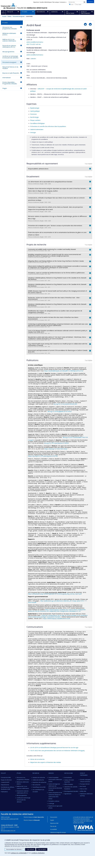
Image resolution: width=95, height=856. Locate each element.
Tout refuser (30, 849)
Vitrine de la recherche (37, 759)
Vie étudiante (68, 777)
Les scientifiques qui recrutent (38, 790)
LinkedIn (33, 58)
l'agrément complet (78, 821)
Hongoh (30, 440)
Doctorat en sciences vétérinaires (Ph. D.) (9, 46)
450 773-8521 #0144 (33, 44)
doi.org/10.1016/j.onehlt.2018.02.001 (65, 404)
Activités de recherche (39, 777)
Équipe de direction (6, 780)
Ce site (71, 4)
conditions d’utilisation (38, 853)
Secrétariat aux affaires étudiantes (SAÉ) (7, 788)
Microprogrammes (8, 52)
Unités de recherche (38, 780)
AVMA (87, 821)
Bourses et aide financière (10, 73)
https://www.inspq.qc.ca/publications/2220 (56, 618)
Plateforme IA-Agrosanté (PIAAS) (55, 807)
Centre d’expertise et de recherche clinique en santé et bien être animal (55, 796)
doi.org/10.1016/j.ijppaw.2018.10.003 (60, 411)
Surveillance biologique (37, 123)
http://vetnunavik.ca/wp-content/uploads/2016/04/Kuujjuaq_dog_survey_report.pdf (55, 594)
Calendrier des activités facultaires (71, 788)
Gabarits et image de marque (58, 832)
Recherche (36, 773)
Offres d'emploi (68, 784)
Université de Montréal (8, 6)
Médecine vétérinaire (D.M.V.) (9, 34)
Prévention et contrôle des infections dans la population (48, 126)
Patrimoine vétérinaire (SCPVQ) (86, 795)
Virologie (33, 132)
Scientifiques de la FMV (39, 787)
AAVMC (82, 823)
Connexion (63, 2)
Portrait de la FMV (6, 777)
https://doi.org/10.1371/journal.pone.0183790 (43, 456)
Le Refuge (51, 803)
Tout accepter (41, 849)
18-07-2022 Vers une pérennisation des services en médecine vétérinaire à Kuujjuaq (57, 750)
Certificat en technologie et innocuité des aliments (10, 57)
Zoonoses (33, 114)
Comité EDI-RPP (5, 782)
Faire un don (83, 789)
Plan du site (53, 826)
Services (51, 773)
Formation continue (53, 801)
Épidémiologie (34, 108)
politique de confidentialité (19, 853)
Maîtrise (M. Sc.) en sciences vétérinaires (9, 40)
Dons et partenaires (84, 774)
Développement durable (71, 791)
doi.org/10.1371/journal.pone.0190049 (56, 443)
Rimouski (37, 820)
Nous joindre (53, 817)
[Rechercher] (84, 2)
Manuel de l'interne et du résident (10, 67)
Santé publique (35, 111)
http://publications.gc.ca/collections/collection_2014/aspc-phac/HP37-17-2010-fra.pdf (57, 601)
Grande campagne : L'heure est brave (85, 780)
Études (9, 16)
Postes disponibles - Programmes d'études (9, 83)
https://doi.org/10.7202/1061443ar (55, 449)
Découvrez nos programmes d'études (9, 28)
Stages (4, 88)
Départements (5, 785)
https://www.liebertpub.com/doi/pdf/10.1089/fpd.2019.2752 (63, 371)
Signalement (67, 794)
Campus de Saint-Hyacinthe (69, 781)
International (6, 77)
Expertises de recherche (39, 782)
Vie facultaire (68, 773)
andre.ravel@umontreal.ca (35, 42)
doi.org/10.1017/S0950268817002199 (75, 437)
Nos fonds (83, 786)
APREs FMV (83, 791)
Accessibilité (53, 829)
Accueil (4, 16)
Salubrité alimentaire (36, 129)
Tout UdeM (78, 4)
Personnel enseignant (18, 16)
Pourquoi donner (85, 784)
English (52, 820)
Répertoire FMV (54, 823)
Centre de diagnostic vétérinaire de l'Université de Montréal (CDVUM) (55, 787)
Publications (4, 791)
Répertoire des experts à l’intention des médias (45, 762)
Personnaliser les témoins (14, 849)
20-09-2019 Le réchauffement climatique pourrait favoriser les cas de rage (54, 747)
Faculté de (32, 8)
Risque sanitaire (35, 120)
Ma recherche (36, 785)
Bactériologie (34, 117)
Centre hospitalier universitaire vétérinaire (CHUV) (55, 779)
